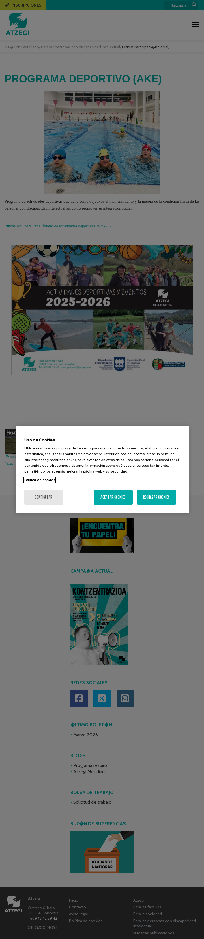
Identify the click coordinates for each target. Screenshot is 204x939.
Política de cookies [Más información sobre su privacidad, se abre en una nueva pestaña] (39, 480)
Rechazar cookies (156, 497)
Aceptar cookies (113, 497)
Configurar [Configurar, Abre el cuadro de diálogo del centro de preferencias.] (44, 497)
